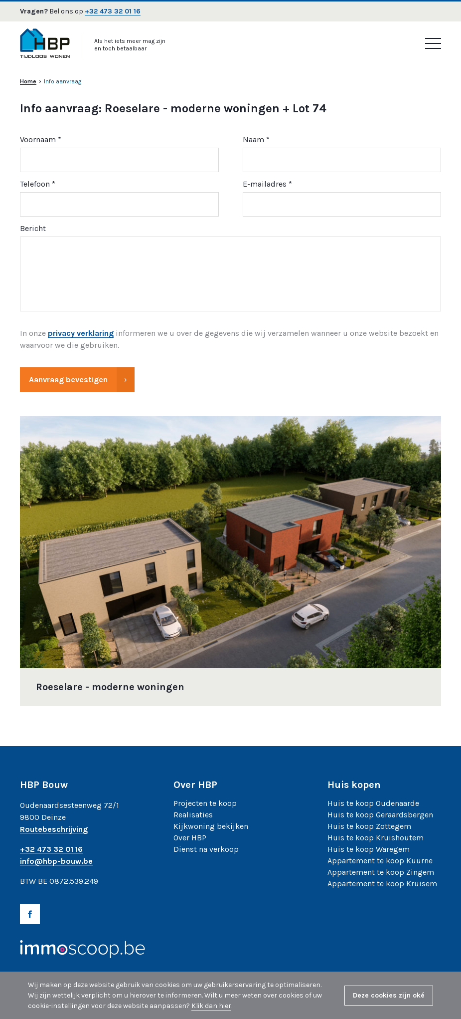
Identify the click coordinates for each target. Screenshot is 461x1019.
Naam (253, 140)
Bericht (33, 229)
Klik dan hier (211, 1006)
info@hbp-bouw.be (56, 861)
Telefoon (35, 184)
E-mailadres (265, 184)
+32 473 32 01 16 (113, 11)
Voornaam (38, 140)
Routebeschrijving (54, 829)
